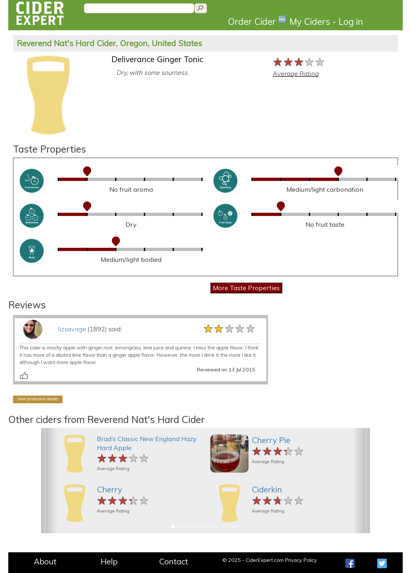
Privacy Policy (301, 560)
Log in (351, 21)
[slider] (299, 62)
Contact (173, 561)
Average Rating (296, 73)
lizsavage (72, 329)
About (45, 561)
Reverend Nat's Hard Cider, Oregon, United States (109, 43)
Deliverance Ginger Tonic (157, 59)
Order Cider (257, 21)
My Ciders (312, 21)
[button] (49, 480)
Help (109, 561)
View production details (37, 399)
